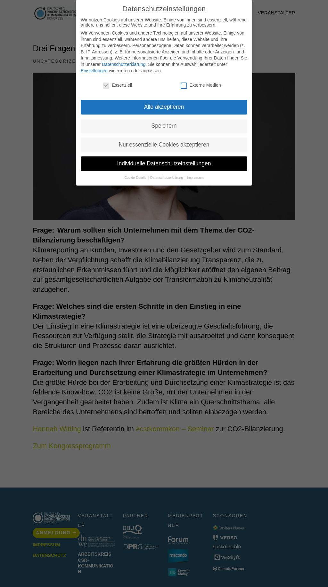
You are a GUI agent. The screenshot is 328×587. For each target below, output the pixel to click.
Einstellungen (94, 70)
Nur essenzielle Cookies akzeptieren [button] (164, 144)
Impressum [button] (195, 177)
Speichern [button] (164, 126)
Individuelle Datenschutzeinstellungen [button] (164, 163)
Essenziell (117, 85)
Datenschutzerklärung (123, 64)
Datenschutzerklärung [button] (167, 177)
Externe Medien (201, 85)
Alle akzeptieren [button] (164, 107)
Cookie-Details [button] (135, 177)
